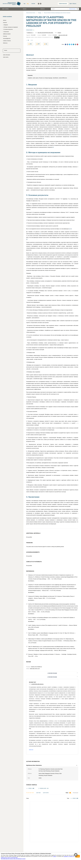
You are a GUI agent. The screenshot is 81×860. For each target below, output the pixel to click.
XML (29, 44)
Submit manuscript (63, 3)
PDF (36, 44)
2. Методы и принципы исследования (10, 27)
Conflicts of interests (7, 40)
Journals (33, 3)
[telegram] (71, 44)
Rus (24, 3)
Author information (6, 54)
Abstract (4, 20)
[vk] (67, 44)
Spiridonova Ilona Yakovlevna (34, 764)
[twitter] (69, 44)
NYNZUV (59, 32)
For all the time (30, 791)
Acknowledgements (6, 38)
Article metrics (5, 57)
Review (5, 50)
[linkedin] (73, 44)
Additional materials (6, 33)
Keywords (5, 22)
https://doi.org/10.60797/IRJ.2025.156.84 (45, 32)
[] (70, 133)
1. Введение (5, 24)
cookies (54, 856)
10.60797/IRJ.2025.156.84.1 (37, 683)
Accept (77, 856)
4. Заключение (6, 31)
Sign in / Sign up (73, 3)
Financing (5, 36)
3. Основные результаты (8, 29)
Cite (42, 43)
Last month (46, 791)
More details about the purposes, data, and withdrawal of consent (13, 858)
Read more (31, 748)
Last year (38, 791)
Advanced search (72, 8)
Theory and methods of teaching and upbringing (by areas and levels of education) (57, 12)
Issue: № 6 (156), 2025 (63, 35)
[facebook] (65, 44)
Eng (27, 3)
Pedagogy (39, 12)
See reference (31, 579)
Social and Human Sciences (30, 12)
